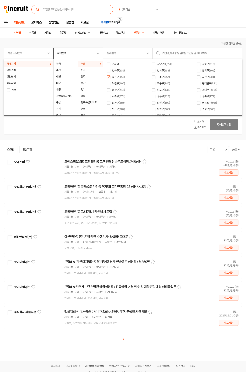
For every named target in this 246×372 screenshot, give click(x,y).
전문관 (136, 33)
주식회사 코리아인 (25, 187)
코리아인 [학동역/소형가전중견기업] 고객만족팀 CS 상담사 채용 (105, 186)
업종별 (63, 33)
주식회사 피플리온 (25, 312)
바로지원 (228, 172)
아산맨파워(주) (23, 237)
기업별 (47, 33)
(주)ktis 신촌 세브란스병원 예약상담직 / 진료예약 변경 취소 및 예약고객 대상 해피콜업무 (120, 287)
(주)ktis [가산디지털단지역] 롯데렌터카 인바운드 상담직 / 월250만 (107, 262)
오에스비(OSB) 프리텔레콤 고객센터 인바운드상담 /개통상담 (103, 161)
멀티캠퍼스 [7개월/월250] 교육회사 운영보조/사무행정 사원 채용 (105, 312)
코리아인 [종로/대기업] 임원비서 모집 (88, 212)
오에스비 (19, 162)
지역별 (17, 33)
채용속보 (102, 33)
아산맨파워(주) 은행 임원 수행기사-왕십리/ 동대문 (96, 237)
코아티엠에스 (22, 262)
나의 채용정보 (179, 33)
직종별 (32, 33)
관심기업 (27, 149)
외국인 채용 (158, 33)
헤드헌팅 (120, 33)
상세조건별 (80, 33)
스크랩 (10, 149)
